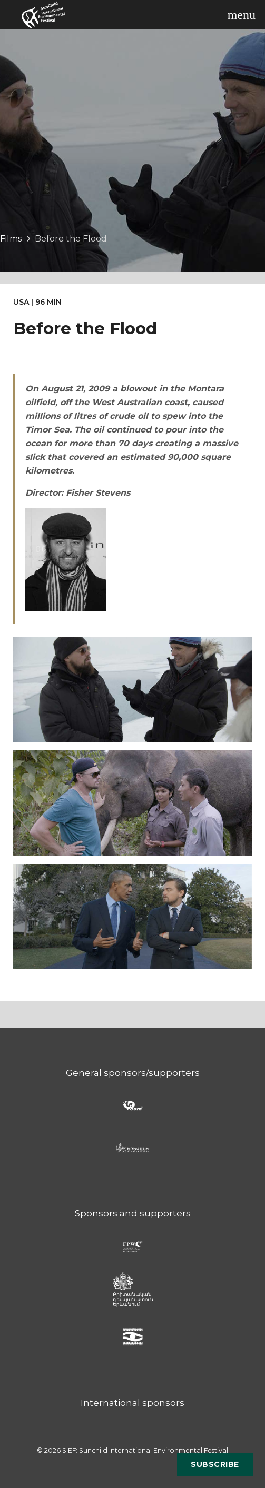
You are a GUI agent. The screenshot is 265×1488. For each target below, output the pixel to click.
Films (11, 239)
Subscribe (215, 1464)
